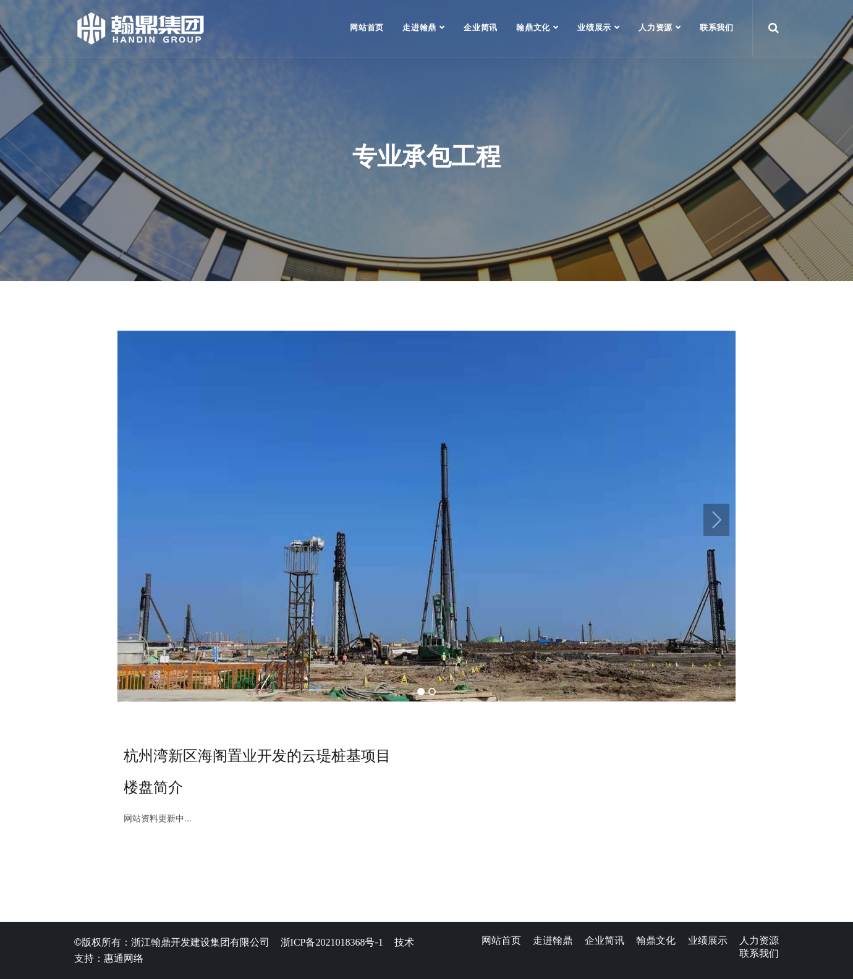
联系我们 (717, 27)
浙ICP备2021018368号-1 (332, 942)
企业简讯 (481, 27)
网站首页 (367, 27)
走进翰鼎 (419, 27)
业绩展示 (594, 27)
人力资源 (656, 27)
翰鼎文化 (533, 27)
